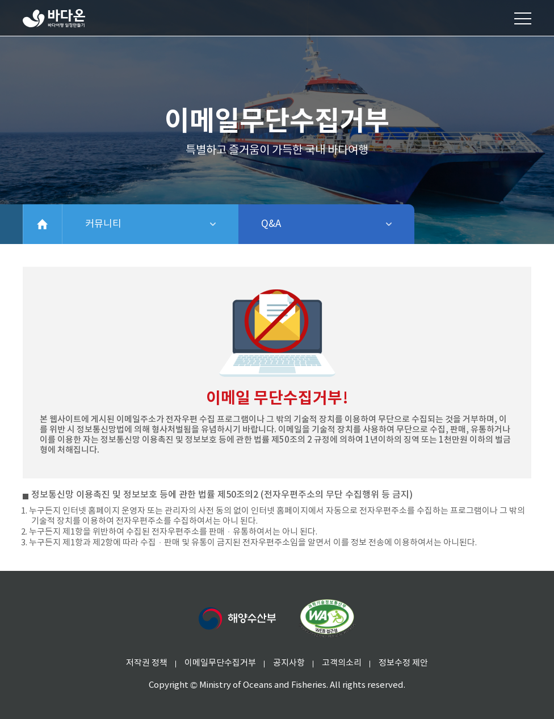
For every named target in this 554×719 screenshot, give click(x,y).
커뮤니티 (143, 224)
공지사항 (289, 663)
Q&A (300, 224)
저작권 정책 (146, 663)
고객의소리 (342, 663)
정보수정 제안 (403, 663)
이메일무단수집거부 (220, 663)
